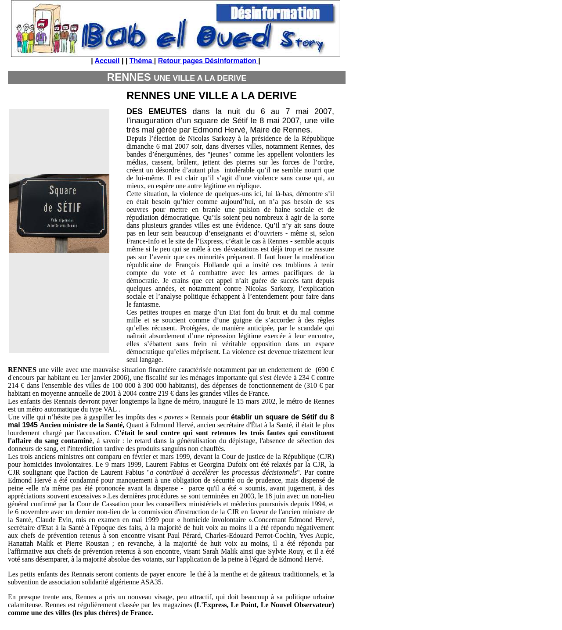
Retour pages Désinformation (208, 60)
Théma (142, 60)
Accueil (107, 60)
